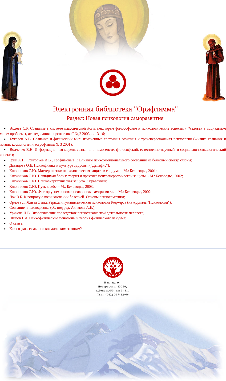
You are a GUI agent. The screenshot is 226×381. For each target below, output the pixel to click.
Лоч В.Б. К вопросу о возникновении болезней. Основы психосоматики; (67, 197)
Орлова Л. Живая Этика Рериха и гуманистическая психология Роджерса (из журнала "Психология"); (90, 202)
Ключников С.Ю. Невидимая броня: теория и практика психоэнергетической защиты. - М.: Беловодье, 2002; (96, 176)
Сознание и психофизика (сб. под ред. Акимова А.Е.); (52, 207)
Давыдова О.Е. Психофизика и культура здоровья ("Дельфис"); (59, 165)
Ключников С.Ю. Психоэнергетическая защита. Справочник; (58, 181)
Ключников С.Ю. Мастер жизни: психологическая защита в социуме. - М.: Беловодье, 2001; (83, 171)
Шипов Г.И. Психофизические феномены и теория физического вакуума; (67, 218)
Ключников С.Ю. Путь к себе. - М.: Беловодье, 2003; (51, 186)
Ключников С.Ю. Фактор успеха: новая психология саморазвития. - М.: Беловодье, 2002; (80, 192)
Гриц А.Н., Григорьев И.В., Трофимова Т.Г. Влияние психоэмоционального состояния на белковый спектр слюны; (100, 160)
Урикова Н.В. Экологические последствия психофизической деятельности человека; (76, 213)
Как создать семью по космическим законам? (45, 229)
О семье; (16, 223)
